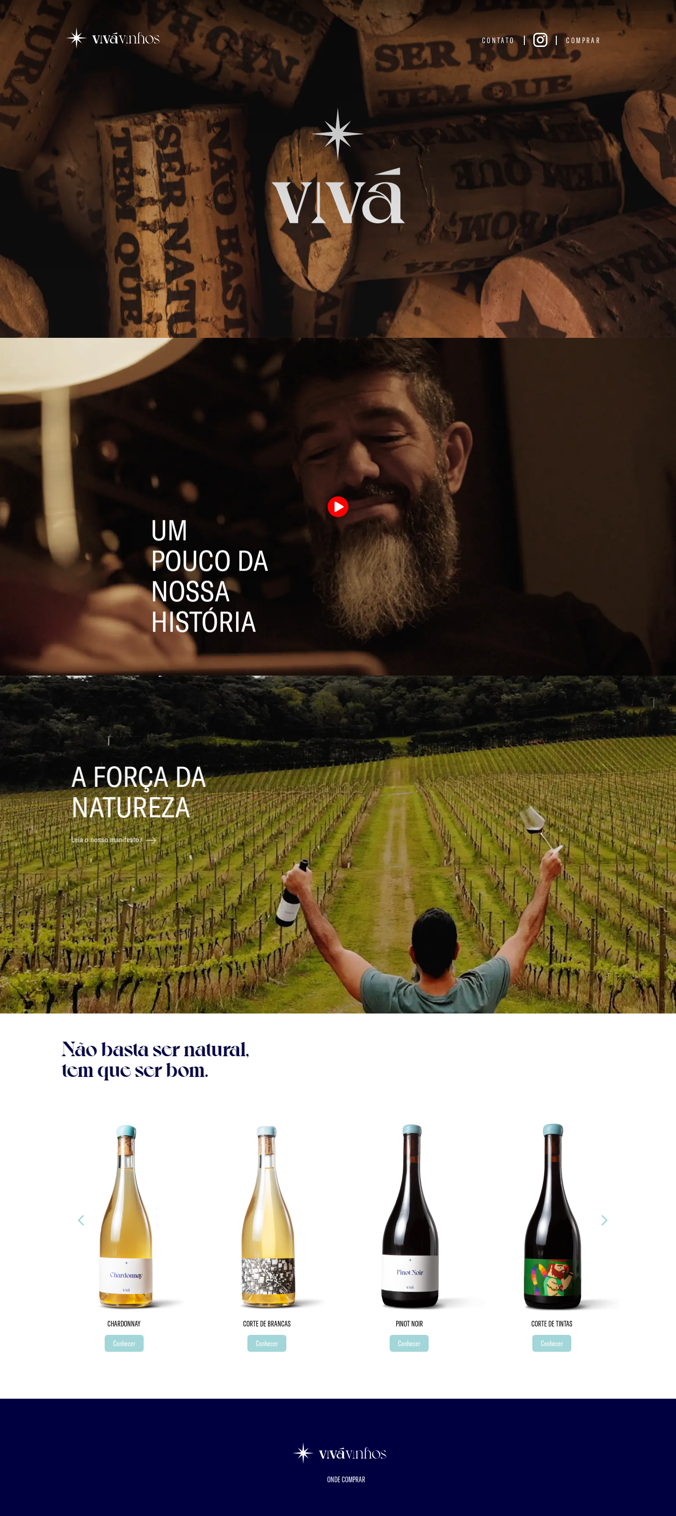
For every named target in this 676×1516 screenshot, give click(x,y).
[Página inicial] (113, 38)
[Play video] (338, 507)
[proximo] (81, 1220)
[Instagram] (540, 40)
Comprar (583, 40)
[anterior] (604, 1220)
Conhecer (124, 1343)
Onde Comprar (346, 1479)
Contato (498, 40)
